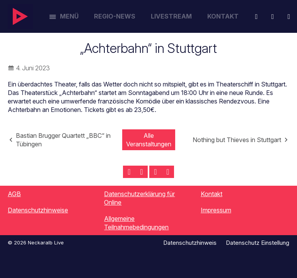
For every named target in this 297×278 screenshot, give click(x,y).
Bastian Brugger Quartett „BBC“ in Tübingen (63, 140)
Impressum (216, 210)
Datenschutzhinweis (190, 242)
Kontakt (223, 16)
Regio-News (114, 16)
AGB (14, 194)
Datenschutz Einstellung (257, 242)
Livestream (171, 16)
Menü (69, 16)
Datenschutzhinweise (38, 210)
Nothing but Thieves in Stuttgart (237, 140)
